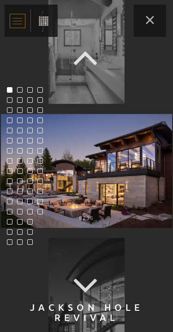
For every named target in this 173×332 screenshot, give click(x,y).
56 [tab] (42, 163)
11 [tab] (12, 193)
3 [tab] (12, 112)
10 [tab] (12, 183)
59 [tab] (42, 193)
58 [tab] (42, 183)
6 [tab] (12, 143)
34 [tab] (32, 102)
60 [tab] (42, 203)
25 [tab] (22, 173)
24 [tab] (22, 163)
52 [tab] (42, 122)
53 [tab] (42, 132)
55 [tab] (42, 153)
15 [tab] (12, 234)
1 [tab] (12, 92)
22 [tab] (22, 143)
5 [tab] (12, 132)
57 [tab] (42, 173)
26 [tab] (22, 183)
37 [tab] (32, 132)
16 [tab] (12, 244)
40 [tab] (32, 163)
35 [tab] (32, 112)
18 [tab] (22, 102)
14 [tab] (12, 224)
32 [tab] (22, 244)
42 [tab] (32, 183)
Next (87, 286)
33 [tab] (32, 92)
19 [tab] (22, 112)
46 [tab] (32, 224)
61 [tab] (42, 214)
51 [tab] (42, 112)
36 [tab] (32, 122)
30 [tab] (22, 224)
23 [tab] (22, 153)
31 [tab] (22, 234)
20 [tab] (22, 122)
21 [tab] (22, 132)
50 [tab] (42, 102)
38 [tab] (32, 143)
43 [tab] (32, 193)
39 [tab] (32, 153)
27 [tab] (22, 193)
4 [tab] (12, 122)
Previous (87, 57)
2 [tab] (12, 102)
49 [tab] (42, 92)
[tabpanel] (86, 171)
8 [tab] (12, 163)
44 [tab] (32, 203)
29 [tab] (22, 214)
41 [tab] (32, 173)
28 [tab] (22, 203)
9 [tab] (12, 173)
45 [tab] (32, 214)
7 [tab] (12, 153)
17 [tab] (22, 92)
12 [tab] (12, 203)
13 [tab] (12, 214)
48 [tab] (32, 244)
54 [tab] (42, 143)
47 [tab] (32, 234)
